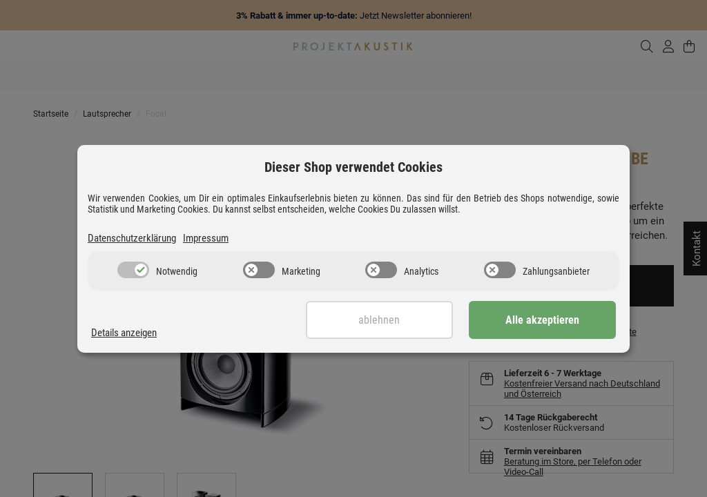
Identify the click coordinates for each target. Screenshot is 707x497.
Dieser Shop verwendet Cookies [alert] (353, 167)
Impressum (206, 238)
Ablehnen (393, 320)
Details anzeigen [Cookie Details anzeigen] (124, 333)
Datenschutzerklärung (132, 238)
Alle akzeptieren (547, 320)
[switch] (133, 270)
